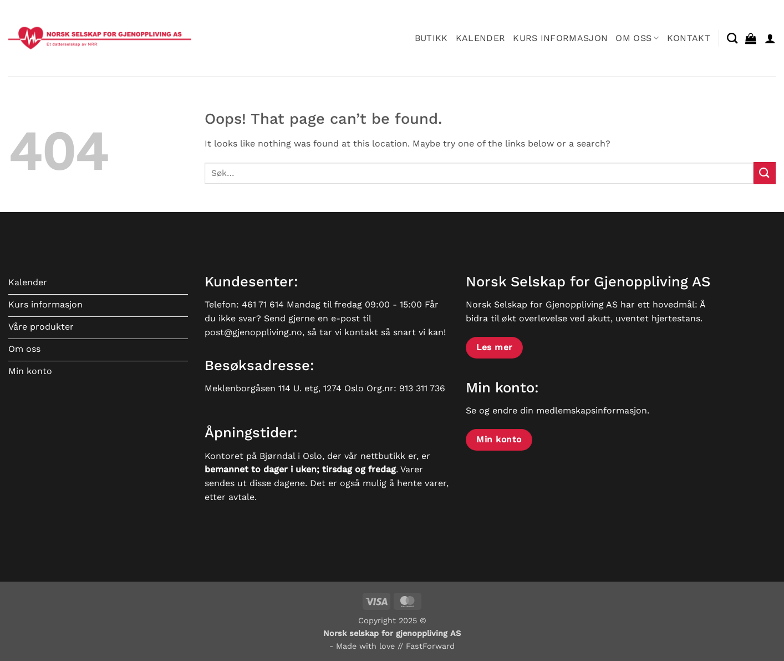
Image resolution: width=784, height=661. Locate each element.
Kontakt (688, 38)
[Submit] (765, 173)
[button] (750, 38)
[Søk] (732, 38)
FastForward (430, 646)
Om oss (637, 38)
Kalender (481, 38)
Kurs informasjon (560, 38)
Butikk (431, 38)
